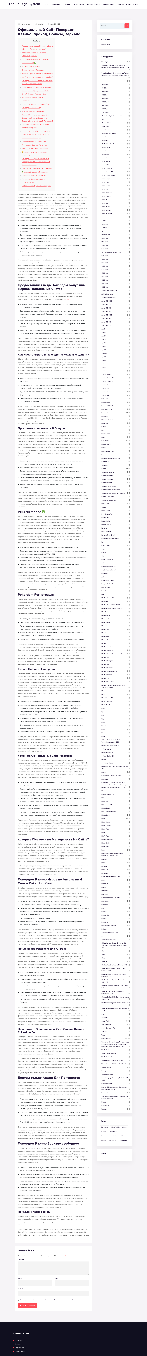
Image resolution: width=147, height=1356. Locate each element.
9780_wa (104, 273)
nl (102, 733)
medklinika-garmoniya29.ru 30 (111, 608)
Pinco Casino (105, 822)
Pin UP (103, 798)
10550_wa (104, 91)
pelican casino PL (107, 794)
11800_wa (104, 109)
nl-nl (103, 736)
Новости (104, 1102)
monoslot (104, 640)
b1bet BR (104, 399)
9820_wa (104, 280)
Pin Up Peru (105, 815)
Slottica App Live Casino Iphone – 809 (114, 965)
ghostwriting (108, 4)
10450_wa (104, 88)
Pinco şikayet (106, 826)
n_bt (103, 708)
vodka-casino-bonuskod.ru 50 (111, 1060)
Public (103, 887)
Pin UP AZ (104, 801)
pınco (103, 850)
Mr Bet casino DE (107, 698)
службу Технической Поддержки (35, 148)
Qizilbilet (104, 891)
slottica (104, 961)
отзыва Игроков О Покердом (35, 172)
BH (102, 430)
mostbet (104, 643)
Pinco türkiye (105, 829)
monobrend (105, 633)
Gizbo (103, 556)
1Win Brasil (105, 126)
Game (103, 549)
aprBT (103, 332)
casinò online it (106, 483)
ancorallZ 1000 (106, 301)
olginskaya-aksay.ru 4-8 (110, 746)
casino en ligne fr (107, 472)
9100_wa (104, 245)
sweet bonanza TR (108, 1028)
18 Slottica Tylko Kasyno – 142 (111, 116)
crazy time (105, 504)
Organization (19, 1340)
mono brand (105, 622)
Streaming (104, 1018)
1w (102, 119)
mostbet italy (105, 664)
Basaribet (104, 416)
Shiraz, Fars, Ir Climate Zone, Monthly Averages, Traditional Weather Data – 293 (114, 945)
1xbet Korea (105, 186)
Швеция (104, 1109)
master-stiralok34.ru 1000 (110, 605)
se (102, 936)
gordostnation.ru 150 (108, 570)
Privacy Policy (106, 45)
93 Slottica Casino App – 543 (111, 252)
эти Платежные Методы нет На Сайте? (37, 77)
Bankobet (104, 413)
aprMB (103, 346)
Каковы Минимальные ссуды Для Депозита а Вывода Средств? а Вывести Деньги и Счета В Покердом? (37, 118)
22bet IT (104, 228)
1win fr (103, 137)
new (103, 722)
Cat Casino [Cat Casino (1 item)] (104, 1127)
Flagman (104, 528)
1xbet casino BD (107, 172)
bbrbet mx (104, 423)
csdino (103, 507)
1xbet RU (104, 203)
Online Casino (106, 749)
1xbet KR (104, 189)
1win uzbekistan (107, 151)
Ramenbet (104, 901)
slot (102, 951)
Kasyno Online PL (107, 584)
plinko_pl (104, 873)
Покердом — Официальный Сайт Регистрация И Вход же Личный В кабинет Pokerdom (36, 162)
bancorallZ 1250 (107, 406)
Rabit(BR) (104, 894)
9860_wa (104, 284)
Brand (103, 448)
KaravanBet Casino (107, 580)
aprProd (104, 353)
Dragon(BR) (105, 518)
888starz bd (105, 235)
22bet (103, 221)
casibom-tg (105, 465)
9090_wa (104, 242)
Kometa (104, 591)
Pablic (103, 772)
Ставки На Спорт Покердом (33, 70)
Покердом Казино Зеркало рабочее (36, 104)
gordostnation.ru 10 (108, 566)
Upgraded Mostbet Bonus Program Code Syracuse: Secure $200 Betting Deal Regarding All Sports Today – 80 (115, 1044)
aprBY (103, 336)
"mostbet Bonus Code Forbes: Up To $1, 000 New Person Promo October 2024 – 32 (115, 75)
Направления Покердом (31, 138)
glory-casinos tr (107, 560)
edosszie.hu (105, 521)
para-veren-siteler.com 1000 (111, 776)
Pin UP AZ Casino (107, 805)
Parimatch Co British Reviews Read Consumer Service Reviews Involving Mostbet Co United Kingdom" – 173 (113, 785)
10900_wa (104, 105)
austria (103, 367)
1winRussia (105, 154)
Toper (103, 1035)
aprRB (103, 357)
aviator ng (105, 395)
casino (103, 469)
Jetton (103, 577)
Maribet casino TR (107, 598)
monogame (105, 636)
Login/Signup (19, 1348)
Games (103, 553)
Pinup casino (105, 843)
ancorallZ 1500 (106, 312)
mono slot (104, 626)
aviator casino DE (107, 378)
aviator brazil (106, 374)
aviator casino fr (107, 381)
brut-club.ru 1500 (107, 451)
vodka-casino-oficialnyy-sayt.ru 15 (113, 1064)
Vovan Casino (106, 1067)
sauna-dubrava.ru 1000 (109, 933)
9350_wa (104, 256)
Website (21, 1289)
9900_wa (104, 287)
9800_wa (104, 277)
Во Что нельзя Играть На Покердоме (36, 186)
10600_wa (104, 95)
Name (20, 1278)
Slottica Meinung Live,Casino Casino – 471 (115, 1003)
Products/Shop (93, 4)
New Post (104, 726)
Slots (103, 954)
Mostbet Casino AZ (107, 650)
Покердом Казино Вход (31, 108)
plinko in (104, 866)
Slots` (103, 958)
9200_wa (104, 249)
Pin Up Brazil (105, 808)
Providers (104, 884)
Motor (103, 694)
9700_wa (104, 270)
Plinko (103, 863)
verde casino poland (108, 1053)
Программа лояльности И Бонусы (35, 59)
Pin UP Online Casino (108, 812)
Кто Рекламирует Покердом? (33, 111)
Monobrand (105, 629)
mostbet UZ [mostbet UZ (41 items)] (114, 1131)
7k (102, 231)
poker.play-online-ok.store (110, 877)
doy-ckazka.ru (106, 514)
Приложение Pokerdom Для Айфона (36, 87)
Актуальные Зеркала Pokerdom (34, 145)
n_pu (103, 719)
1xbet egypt (105, 179)
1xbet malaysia (106, 193)
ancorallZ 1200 (106, 305)
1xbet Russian (106, 210)
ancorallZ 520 (106, 326)
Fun (102, 542)
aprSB (103, 360)
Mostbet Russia (106, 675)
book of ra (105, 441)
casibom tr (105, 462)
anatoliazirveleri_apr (108, 298)
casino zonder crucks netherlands (113, 493)
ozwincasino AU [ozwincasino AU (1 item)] (118, 1136)
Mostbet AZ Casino (107, 647)
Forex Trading (106, 532)
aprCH (103, 339)
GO (102, 563)
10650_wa (104, 98)
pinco (103, 819)
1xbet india (105, 182)
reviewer (104, 922)
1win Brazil (105, 130)
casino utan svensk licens (110, 490)
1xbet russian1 (106, 214)
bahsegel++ (105, 402)
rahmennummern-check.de (110, 898)
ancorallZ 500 (106, 322)
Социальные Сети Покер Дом (34, 141)
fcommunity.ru (106, 525)
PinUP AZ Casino (107, 840)
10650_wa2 (105, 102)
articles (104, 364)
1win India (104, 140)
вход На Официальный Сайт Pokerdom (37, 73)
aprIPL (103, 343)
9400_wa (104, 263)
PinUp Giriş (105, 847)
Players (104, 859)
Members (56, 4)
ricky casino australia (109, 926)
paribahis (104, 779)
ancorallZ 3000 (106, 319)
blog (103, 437)
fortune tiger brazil (108, 535)
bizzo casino (105, 434)
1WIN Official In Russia (109, 144)
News (103, 729)
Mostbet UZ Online (107, 682)
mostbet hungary (107, 661)
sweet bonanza (106, 1025)
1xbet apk (104, 158)
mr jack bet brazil (107, 701)
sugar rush (105, 1021)
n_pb (103, 715)
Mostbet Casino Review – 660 (111, 654)
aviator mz (105, 392)
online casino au (107, 753)
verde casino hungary (109, 1050)
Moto (103, 691)
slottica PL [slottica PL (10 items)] (123, 1140)
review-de (105, 915)
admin (40, 24)
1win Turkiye (105, 147)
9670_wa (104, 266)
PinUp (103, 833)
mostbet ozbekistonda (109, 671)
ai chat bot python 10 (109, 291)
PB (102, 791)
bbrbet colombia (107, 420)
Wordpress (105, 1071)
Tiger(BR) (104, 1032)
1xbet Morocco (106, 196)
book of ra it (105, 444)
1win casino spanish (108, 133)
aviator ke (105, 388)
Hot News (104, 573)
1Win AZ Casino (107, 123)
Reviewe (104, 919)
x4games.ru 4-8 (107, 1074)
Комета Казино (106, 1093)
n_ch (103, 712)
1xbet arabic (105, 161)
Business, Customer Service (110, 458)
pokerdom (70, 299)
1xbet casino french (108, 175)
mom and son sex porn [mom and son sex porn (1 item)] (119, 1127)
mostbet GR (105, 657)
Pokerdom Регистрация (31, 66)
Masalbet (104, 601)
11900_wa (104, 112)
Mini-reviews (105, 615)
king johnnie (105, 587)
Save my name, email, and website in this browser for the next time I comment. (46, 1300)
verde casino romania (109, 1057)
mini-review (105, 612)
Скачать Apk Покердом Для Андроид (37, 168)
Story (103, 1014)
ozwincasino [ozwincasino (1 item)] (105, 1136)
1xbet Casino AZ (107, 168)
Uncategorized (106, 1039)
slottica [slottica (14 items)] (103, 1140)
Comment (21, 1259)
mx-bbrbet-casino (107, 705)
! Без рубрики (106, 62)
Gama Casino (105, 546)
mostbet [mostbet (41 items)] (103, 1131)
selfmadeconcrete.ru (108, 940)
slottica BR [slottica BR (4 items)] (113, 1140)
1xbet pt (104, 200)
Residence (104, 905)
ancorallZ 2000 (106, 315)
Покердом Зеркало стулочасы (34, 175)
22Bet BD (104, 224)
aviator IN (104, 385)
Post (103, 880)
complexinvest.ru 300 (108, 500)
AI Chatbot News (107, 294)
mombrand (105, 619)
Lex (102, 594)
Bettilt (103, 427)
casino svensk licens (108, 486)
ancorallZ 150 (106, 308)
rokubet (104, 929)
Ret (102, 908)
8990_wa (104, 238)
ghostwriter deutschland (127, 4)
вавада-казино (107, 1084)
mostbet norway (107, 668)
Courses (66, 4)
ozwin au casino (107, 763)
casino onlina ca (107, 476)
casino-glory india (107, 497)
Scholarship (79, 4)
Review (103, 912)
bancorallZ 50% (106, 409)
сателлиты (105, 1106)
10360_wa (104, 85)
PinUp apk (105, 836)
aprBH (103, 329)
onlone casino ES (107, 756)
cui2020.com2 (106, 511)
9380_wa (104, 259)
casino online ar (107, 479)
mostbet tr (105, 678)
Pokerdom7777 (29, 63)
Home (46, 4)
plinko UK (104, 870)
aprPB (103, 350)
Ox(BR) (103, 760)
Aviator (103, 371)
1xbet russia (105, 207)
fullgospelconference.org (110, 539)
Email (57, 1278)
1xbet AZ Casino (107, 165)
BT (102, 455)
